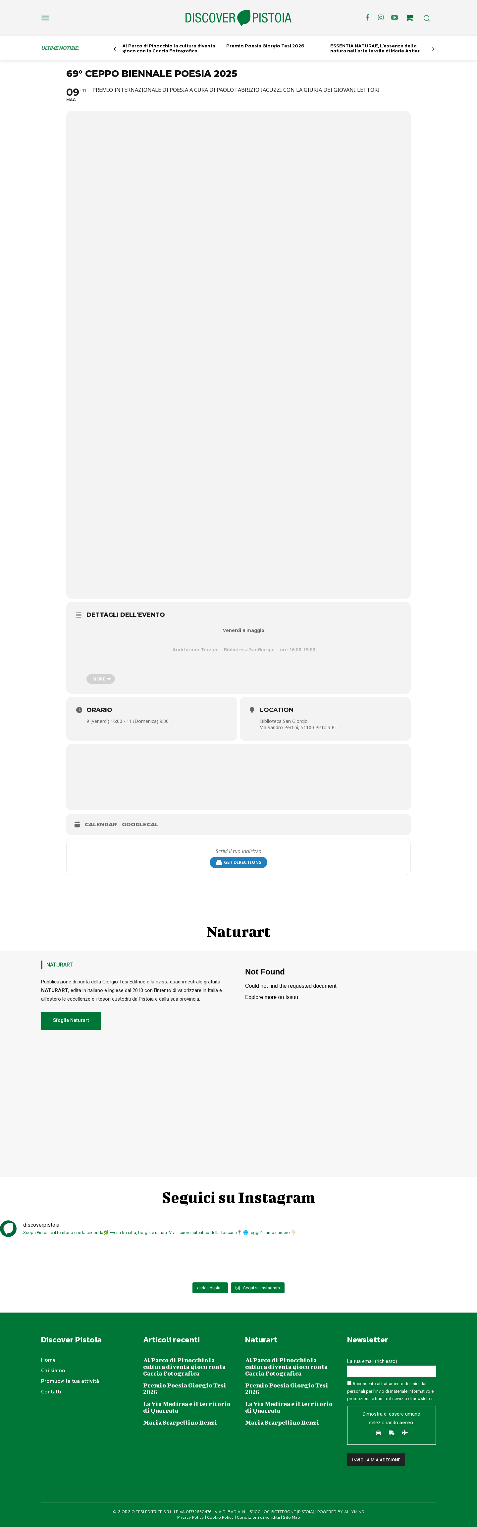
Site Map (291, 1517)
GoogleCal (140, 824)
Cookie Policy (220, 1517)
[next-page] (433, 49)
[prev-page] (115, 49)
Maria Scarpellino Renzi (180, 1422)
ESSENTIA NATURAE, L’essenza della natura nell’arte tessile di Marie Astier (375, 48)
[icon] (409, 19)
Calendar (101, 824)
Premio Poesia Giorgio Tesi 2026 (265, 45)
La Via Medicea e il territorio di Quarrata (187, 1407)
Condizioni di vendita (258, 1517)
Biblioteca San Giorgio (284, 721)
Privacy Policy (190, 1517)
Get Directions (238, 862)
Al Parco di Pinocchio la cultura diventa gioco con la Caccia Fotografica (168, 48)
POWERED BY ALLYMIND (340, 1511)
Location (276, 710)
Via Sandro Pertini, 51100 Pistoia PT (299, 727)
